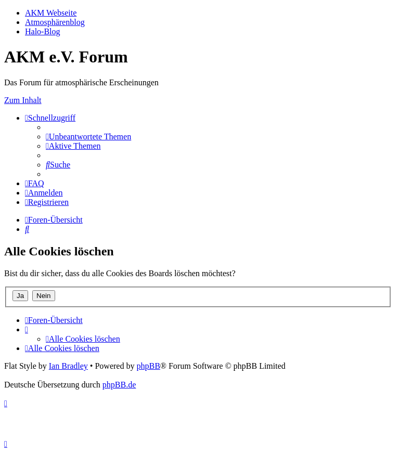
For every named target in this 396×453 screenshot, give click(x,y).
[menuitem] (88, 136)
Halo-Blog (42, 31)
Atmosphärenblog (55, 22)
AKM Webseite (50, 12)
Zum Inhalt (23, 100)
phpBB (148, 365)
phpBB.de (119, 384)
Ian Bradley (68, 365)
